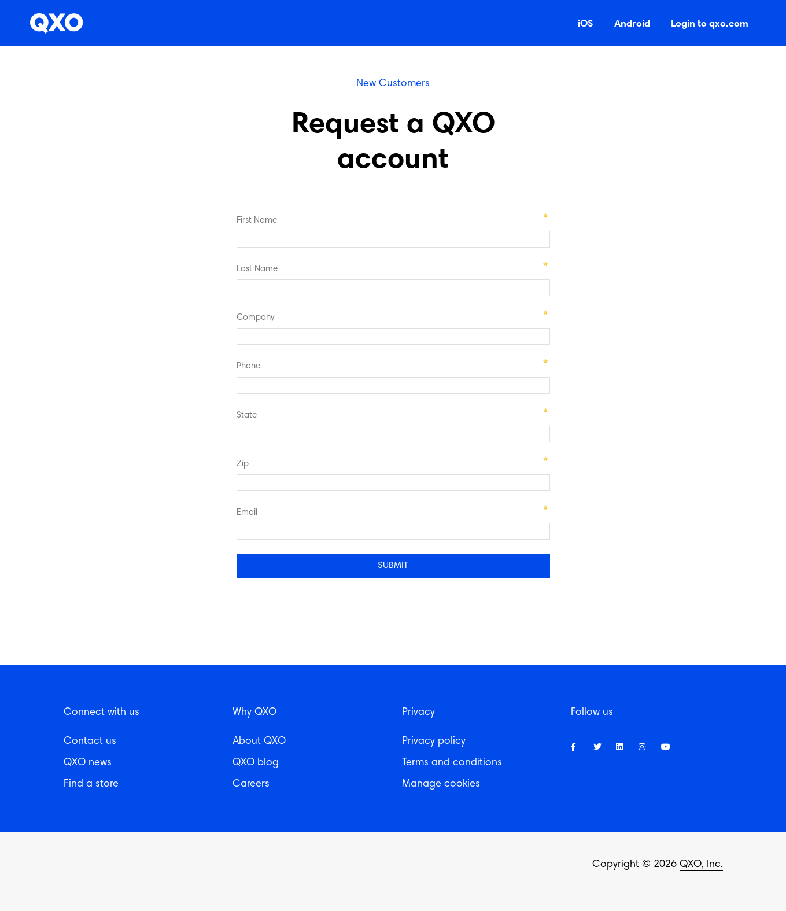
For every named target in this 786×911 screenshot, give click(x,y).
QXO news (88, 763)
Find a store (91, 784)
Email (247, 512)
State (247, 415)
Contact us (90, 741)
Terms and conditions (452, 763)
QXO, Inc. (701, 865)
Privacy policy (434, 741)
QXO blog (256, 763)
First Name (257, 220)
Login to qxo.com (709, 23)
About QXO (259, 741)
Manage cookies (441, 784)
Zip (243, 464)
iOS (585, 23)
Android (632, 23)
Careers (251, 784)
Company (255, 317)
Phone (248, 366)
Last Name (257, 269)
